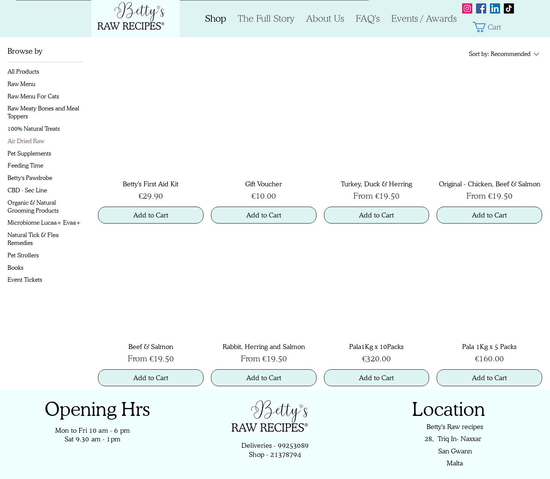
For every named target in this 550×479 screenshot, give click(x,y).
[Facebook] (481, 8)
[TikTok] (509, 8)
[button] (493, 27)
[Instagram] (467, 8)
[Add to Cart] (150, 215)
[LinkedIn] (495, 8)
